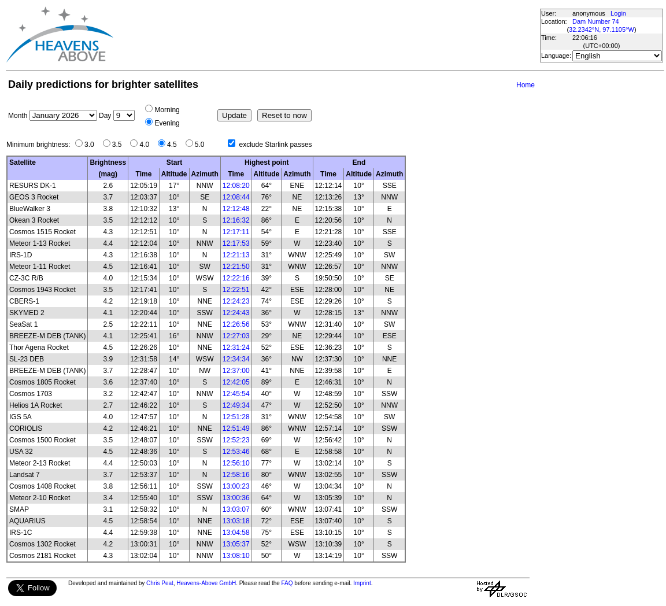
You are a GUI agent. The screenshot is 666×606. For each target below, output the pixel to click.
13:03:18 (236, 521)
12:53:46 (236, 452)
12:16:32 (236, 220)
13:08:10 (236, 556)
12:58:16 (236, 475)
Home (525, 85)
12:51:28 (236, 417)
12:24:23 (236, 301)
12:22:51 (236, 290)
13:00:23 (236, 486)
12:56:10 (236, 463)
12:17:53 (236, 243)
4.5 (175, 145)
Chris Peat (159, 583)
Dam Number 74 (595, 21)
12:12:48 (236, 209)
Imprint (362, 583)
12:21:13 (236, 255)
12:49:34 (236, 405)
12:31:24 (236, 347)
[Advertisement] (326, 35)
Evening (166, 123)
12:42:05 (236, 382)
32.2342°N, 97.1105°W (601, 29)
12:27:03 (236, 336)
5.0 (202, 145)
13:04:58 (236, 533)
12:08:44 (236, 197)
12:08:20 (236, 186)
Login (618, 13)
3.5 (120, 145)
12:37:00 (236, 371)
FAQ (287, 583)
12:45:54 (236, 394)
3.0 (92, 145)
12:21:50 (236, 267)
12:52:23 (236, 440)
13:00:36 (236, 498)
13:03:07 (236, 509)
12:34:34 (236, 359)
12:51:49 (236, 428)
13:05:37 (236, 544)
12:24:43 (236, 313)
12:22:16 (236, 278)
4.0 (147, 145)
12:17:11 (236, 232)
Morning (166, 110)
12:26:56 (236, 324)
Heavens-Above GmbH (206, 583)
